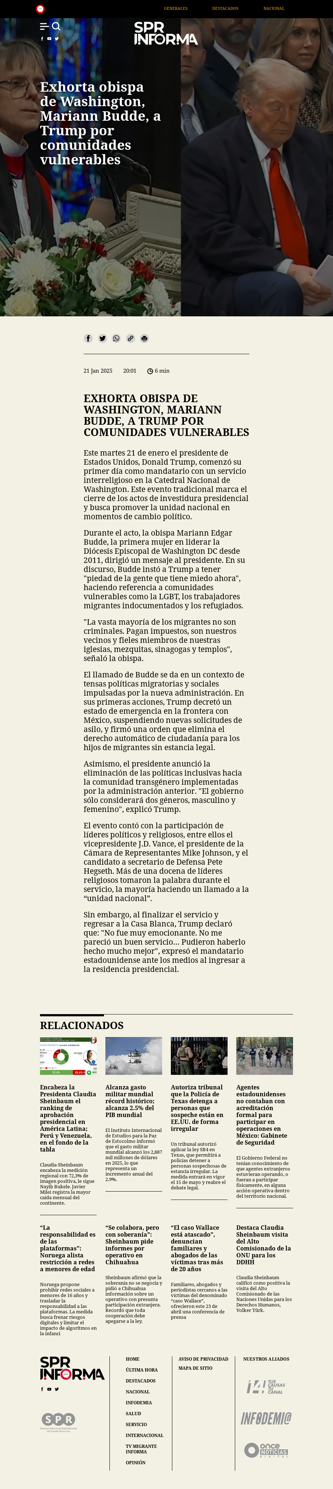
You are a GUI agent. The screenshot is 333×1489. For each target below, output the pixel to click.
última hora (142, 1370)
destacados (141, 1381)
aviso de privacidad (203, 1359)
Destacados (248, 8)
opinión (135, 1463)
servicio (136, 1424)
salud (133, 1413)
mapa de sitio (195, 1368)
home (133, 1359)
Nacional (296, 8)
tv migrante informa (141, 1449)
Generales (198, 8)
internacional (145, 1435)
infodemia (139, 1403)
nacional (138, 1392)
